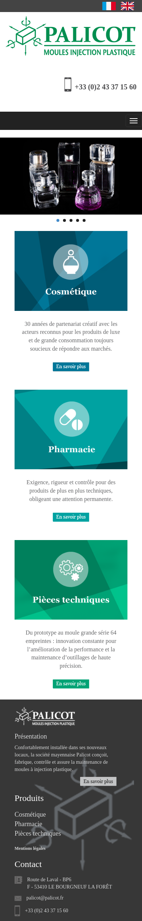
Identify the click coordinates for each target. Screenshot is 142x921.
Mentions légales (30, 848)
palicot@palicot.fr (45, 898)
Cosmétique (30, 814)
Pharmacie (28, 824)
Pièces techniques (38, 833)
